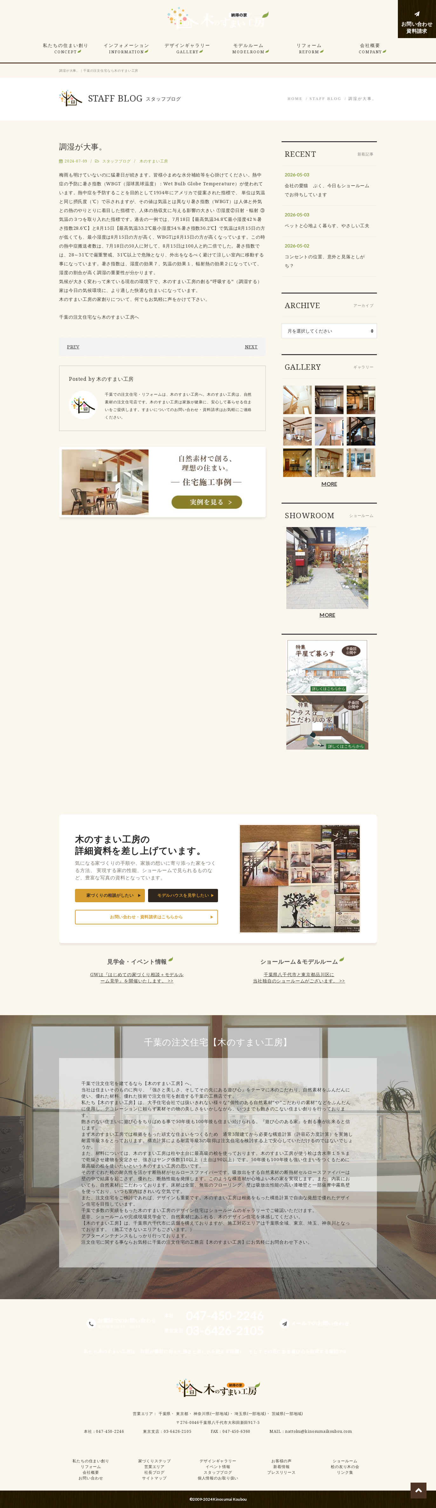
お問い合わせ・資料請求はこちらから (146, 917)
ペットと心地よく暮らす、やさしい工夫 (327, 225)
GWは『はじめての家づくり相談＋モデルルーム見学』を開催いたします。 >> (137, 977)
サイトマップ (154, 1478)
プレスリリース (281, 1472)
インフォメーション (126, 48)
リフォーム (309, 48)
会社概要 (370, 48)
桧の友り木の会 (345, 1466)
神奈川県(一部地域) (211, 1413)
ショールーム (345, 1461)
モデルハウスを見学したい (183, 895)
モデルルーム (248, 48)
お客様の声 (281, 1461)
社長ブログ (154, 1472)
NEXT (251, 347)
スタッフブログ (116, 161)
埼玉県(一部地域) (250, 1413)
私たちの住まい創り (66, 48)
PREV (73, 347)
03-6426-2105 (178, 1431)
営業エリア (143, 1413)
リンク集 (345, 1472)
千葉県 (165, 1413)
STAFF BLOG (326, 98)
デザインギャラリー (187, 48)
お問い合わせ (90, 1478)
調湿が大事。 (362, 98)
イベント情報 (218, 1466)
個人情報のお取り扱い (218, 1478)
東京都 (182, 1413)
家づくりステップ (154, 1461)
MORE (329, 484)
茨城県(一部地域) (287, 1413)
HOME (295, 98)
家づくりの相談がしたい (110, 895)
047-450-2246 (110, 1431)
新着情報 (281, 1466)
